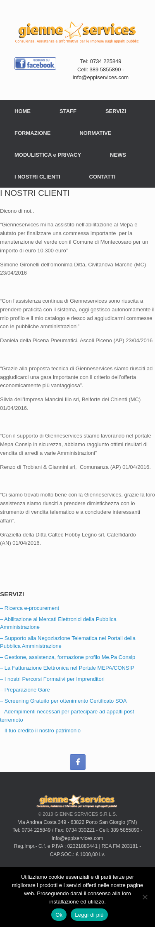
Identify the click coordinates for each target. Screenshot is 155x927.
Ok (58, 915)
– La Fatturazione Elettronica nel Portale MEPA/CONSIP (67, 668)
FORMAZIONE (32, 133)
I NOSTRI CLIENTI (37, 177)
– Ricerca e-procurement (29, 608)
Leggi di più (89, 915)
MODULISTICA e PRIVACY (47, 155)
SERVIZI (115, 111)
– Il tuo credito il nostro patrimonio (40, 730)
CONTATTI (102, 177)
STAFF (68, 111)
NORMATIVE (95, 133)
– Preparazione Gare (25, 690)
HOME (22, 111)
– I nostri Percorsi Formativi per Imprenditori (52, 679)
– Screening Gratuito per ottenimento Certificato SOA (63, 701)
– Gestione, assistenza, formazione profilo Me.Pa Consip (67, 657)
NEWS (118, 155)
